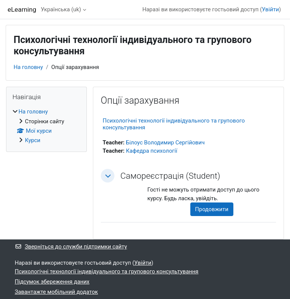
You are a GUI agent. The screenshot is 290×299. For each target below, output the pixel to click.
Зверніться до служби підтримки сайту (71, 246)
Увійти (270, 9)
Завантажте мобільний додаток (56, 291)
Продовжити (211, 209)
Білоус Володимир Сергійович (165, 142)
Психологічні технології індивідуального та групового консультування (106, 271)
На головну (28, 67)
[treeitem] (46, 125)
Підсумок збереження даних (52, 281)
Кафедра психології (151, 150)
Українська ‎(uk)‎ (61, 9)
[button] (107, 175)
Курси (32, 140)
